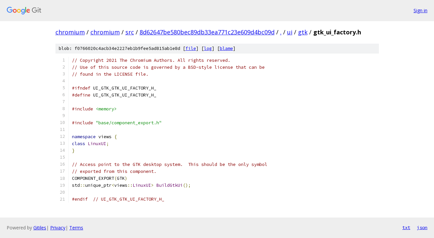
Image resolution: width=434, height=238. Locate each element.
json (422, 227)
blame (226, 48)
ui (289, 32)
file (190, 48)
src (129, 32)
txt (406, 227)
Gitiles (39, 227)
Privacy (57, 227)
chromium (70, 32)
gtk (303, 32)
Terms (76, 227)
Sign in (420, 10)
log (208, 48)
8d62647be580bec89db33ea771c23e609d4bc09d (207, 32)
